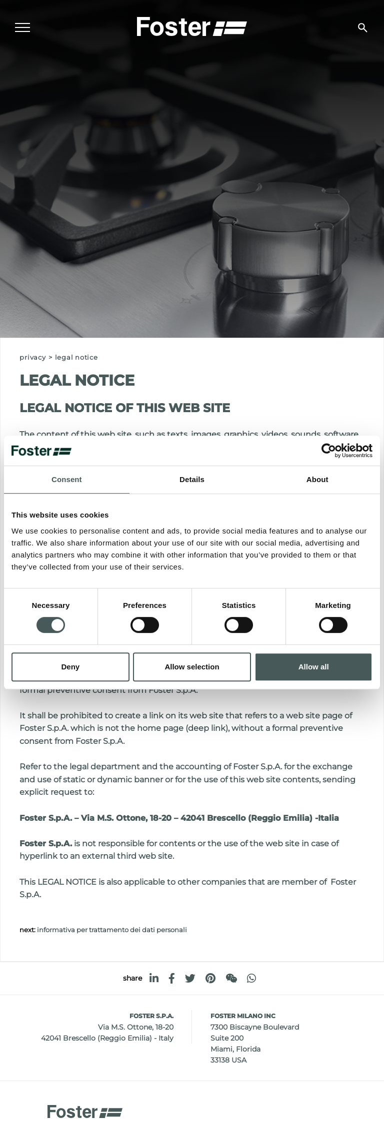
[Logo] (192, 25)
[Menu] (22, 27)
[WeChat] (231, 978)
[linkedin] (154, 978)
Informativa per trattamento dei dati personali (112, 930)
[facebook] (171, 978)
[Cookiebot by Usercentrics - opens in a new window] (328, 450)
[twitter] (190, 978)
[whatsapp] (251, 978)
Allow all (313, 666)
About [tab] (317, 479)
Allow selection (191, 666)
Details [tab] (192, 479)
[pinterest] (211, 978)
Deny (70, 666)
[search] (362, 27)
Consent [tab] (67, 479)
